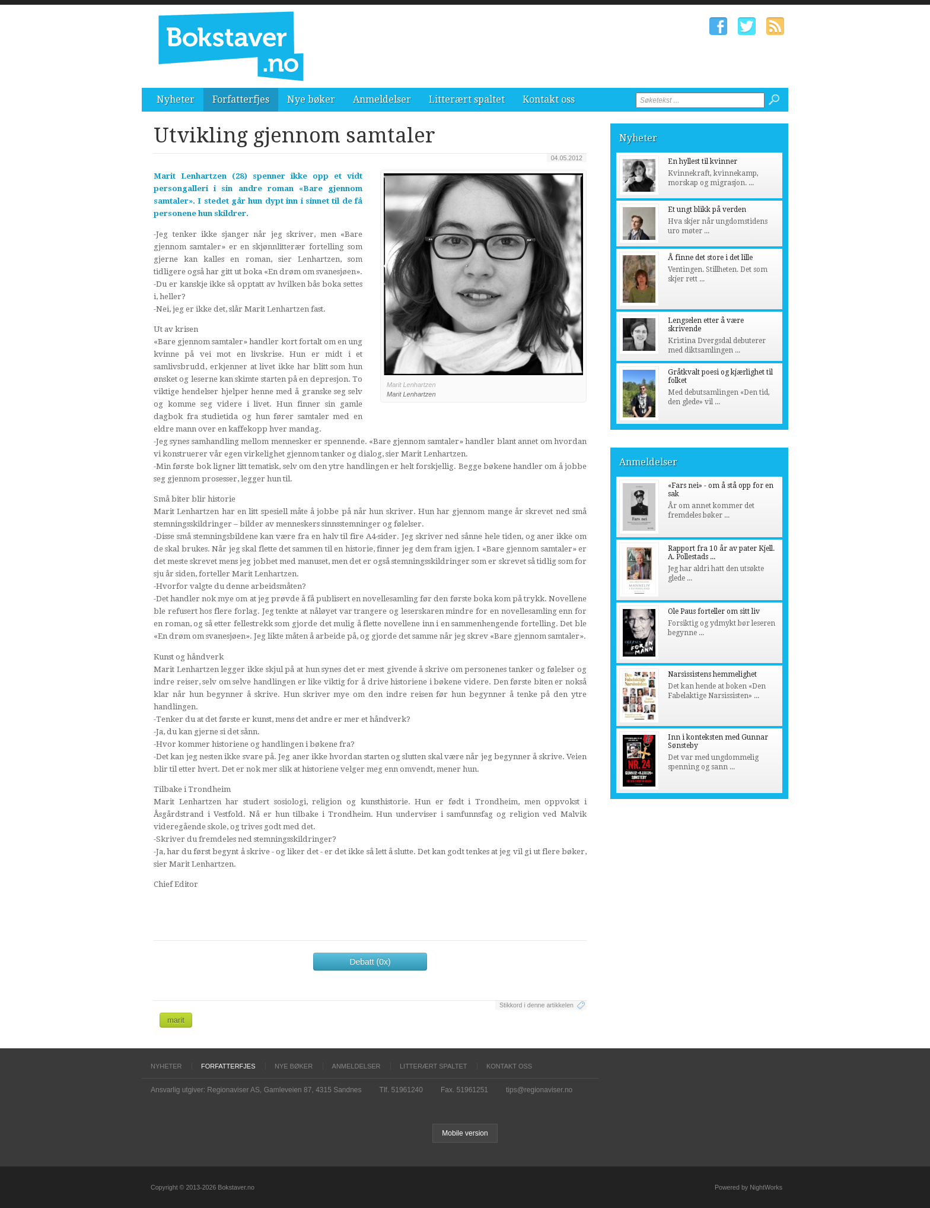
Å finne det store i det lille (710, 257)
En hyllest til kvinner (702, 161)
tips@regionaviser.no (539, 1090)
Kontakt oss (549, 99)
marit (175, 1020)
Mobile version (465, 1133)
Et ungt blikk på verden (707, 209)
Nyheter (176, 99)
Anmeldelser (382, 99)
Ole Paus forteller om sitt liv (714, 611)
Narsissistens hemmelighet (712, 674)
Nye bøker (311, 99)
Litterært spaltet (467, 99)
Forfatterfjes (240, 99)
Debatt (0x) (369, 961)
